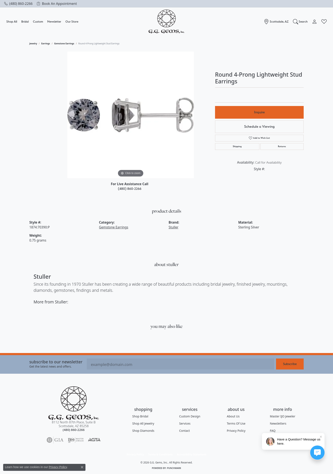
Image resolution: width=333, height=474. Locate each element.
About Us (233, 416)
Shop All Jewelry (143, 423)
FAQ (273, 431)
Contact (184, 431)
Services (184, 423)
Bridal (25, 21)
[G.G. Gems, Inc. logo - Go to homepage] (166, 22)
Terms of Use (236, 423)
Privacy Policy (236, 431)
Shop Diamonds (143, 431)
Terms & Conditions (160, 454)
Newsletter (54, 21)
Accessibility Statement (191, 454)
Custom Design (189, 416)
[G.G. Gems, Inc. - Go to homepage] (73, 403)
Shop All (11, 21)
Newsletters (278, 423)
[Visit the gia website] (55, 440)
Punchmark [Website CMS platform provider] (174, 468)
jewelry (33, 43)
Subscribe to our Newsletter (56, 361)
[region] (130, 115)
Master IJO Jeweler (282, 416)
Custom (38, 21)
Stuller (173, 227)
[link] (18, 3)
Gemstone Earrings (64, 43)
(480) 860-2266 (129, 189)
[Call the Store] (74, 430)
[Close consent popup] (82, 467)
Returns (282, 146)
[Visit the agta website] (94, 440)
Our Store (71, 21)
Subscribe (290, 364)
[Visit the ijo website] (76, 440)
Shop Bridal (140, 416)
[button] (300, 21)
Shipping (237, 146)
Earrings (45, 43)
